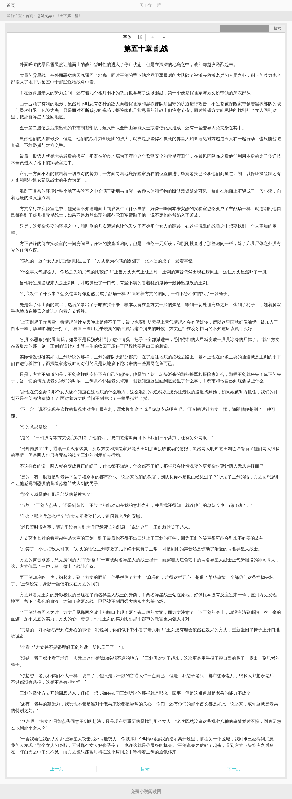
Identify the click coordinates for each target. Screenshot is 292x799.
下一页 (233, 769)
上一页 (56, 769)
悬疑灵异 (44, 16)
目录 (145, 769)
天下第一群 (68, 16)
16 (139, 37)
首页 (11, 5)
